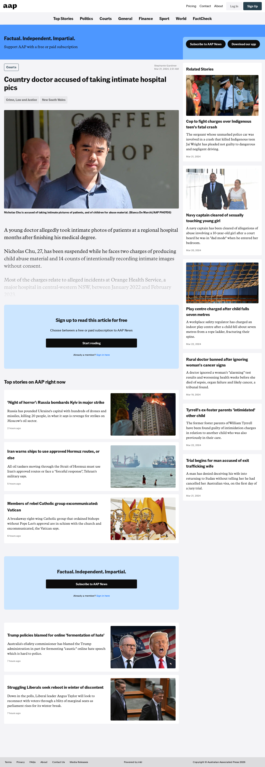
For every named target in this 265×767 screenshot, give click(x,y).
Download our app (244, 44)
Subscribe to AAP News (206, 44)
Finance (146, 18)
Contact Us (58, 762)
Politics (86, 18)
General (125, 18)
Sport (164, 18)
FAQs (32, 762)
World (181, 18)
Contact (205, 6)
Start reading (92, 343)
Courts (106, 18)
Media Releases (79, 762)
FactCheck (202, 18)
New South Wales (53, 100)
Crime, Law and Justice (21, 100)
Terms (8, 762)
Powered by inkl (133, 762)
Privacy (20, 762)
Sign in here (103, 354)
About (218, 6)
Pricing (191, 6)
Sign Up (252, 6)
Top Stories (63, 18)
